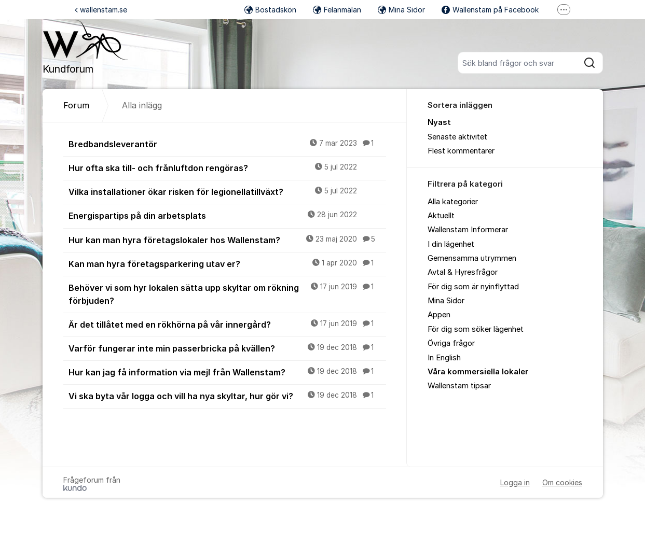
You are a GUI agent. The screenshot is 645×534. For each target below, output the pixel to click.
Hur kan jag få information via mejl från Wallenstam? (227, 371)
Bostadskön (270, 9)
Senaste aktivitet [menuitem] (457, 137)
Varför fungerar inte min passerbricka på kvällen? (227, 348)
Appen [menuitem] (439, 314)
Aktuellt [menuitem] (441, 215)
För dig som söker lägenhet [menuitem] (476, 329)
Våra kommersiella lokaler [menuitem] (478, 371)
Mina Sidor (401, 9)
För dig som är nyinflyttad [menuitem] (473, 286)
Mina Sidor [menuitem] (446, 300)
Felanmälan (337, 9)
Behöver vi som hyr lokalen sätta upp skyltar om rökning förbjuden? (227, 294)
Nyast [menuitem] (439, 122)
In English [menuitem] (444, 357)
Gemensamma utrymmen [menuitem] (472, 258)
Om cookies (562, 482)
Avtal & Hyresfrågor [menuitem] (463, 272)
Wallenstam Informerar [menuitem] (468, 229)
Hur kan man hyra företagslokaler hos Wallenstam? (227, 239)
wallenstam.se (101, 9)
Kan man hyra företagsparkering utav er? (227, 263)
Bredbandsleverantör (227, 143)
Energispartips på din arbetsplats (227, 215)
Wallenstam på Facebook (490, 9)
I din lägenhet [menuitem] (451, 244)
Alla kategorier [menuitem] (453, 201)
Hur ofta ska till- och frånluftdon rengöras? (227, 167)
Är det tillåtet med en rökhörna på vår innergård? (227, 324)
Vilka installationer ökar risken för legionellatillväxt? (227, 191)
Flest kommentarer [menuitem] (461, 151)
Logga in (515, 482)
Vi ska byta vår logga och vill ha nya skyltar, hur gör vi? (227, 395)
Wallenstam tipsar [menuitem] (459, 385)
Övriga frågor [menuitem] (451, 343)
